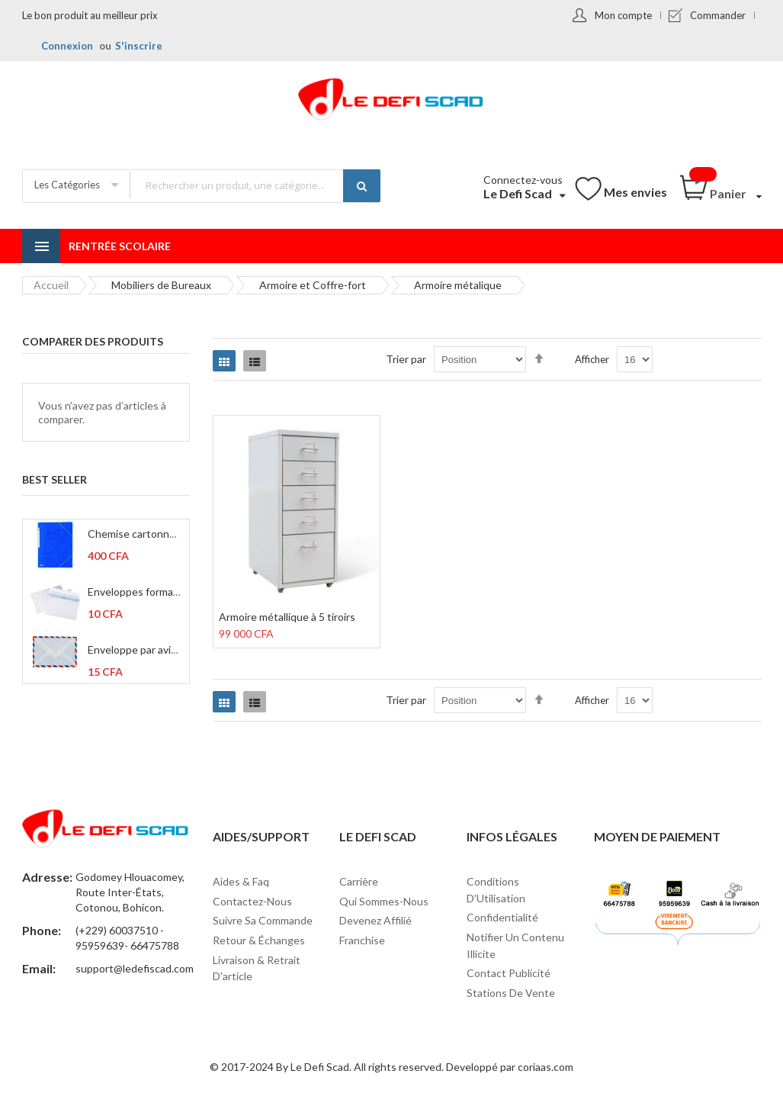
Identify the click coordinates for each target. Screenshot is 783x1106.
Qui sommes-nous (383, 901)
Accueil (51, 284)
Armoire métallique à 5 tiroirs (287, 616)
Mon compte (623, 15)
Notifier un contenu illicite (515, 945)
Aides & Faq (241, 881)
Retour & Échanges (259, 940)
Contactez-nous (252, 901)
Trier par (406, 358)
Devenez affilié (375, 920)
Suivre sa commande (263, 920)
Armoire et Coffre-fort (312, 284)
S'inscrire (138, 46)
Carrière (358, 881)
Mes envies (635, 192)
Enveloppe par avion (135, 649)
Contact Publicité (508, 972)
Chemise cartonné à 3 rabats (156, 533)
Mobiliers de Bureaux (161, 284)
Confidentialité (502, 917)
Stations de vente (511, 992)
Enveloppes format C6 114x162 (163, 591)
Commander (718, 15)
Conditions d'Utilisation (496, 890)
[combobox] (255, 185)
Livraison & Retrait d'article (256, 968)
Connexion (67, 46)
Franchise (362, 940)
